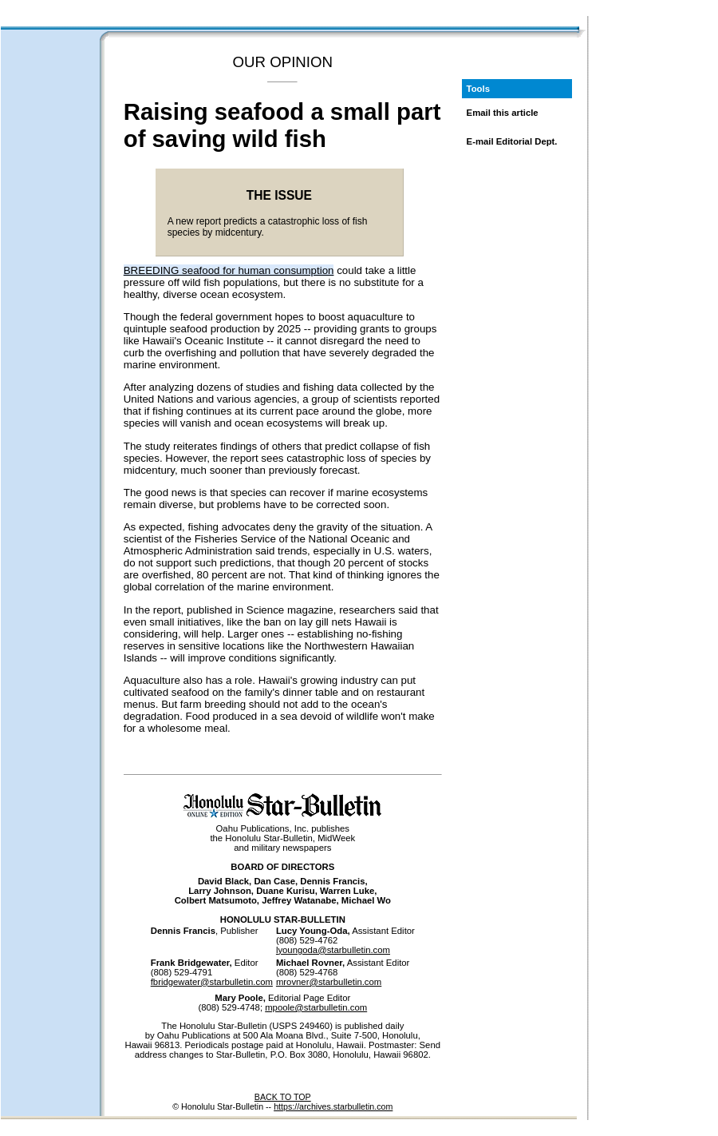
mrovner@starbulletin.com (328, 982)
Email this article (502, 112)
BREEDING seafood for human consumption (229, 270)
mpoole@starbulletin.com (316, 1007)
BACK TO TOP (282, 1097)
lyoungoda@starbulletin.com (333, 950)
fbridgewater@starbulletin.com (212, 982)
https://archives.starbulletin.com (333, 1106)
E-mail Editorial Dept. (512, 141)
